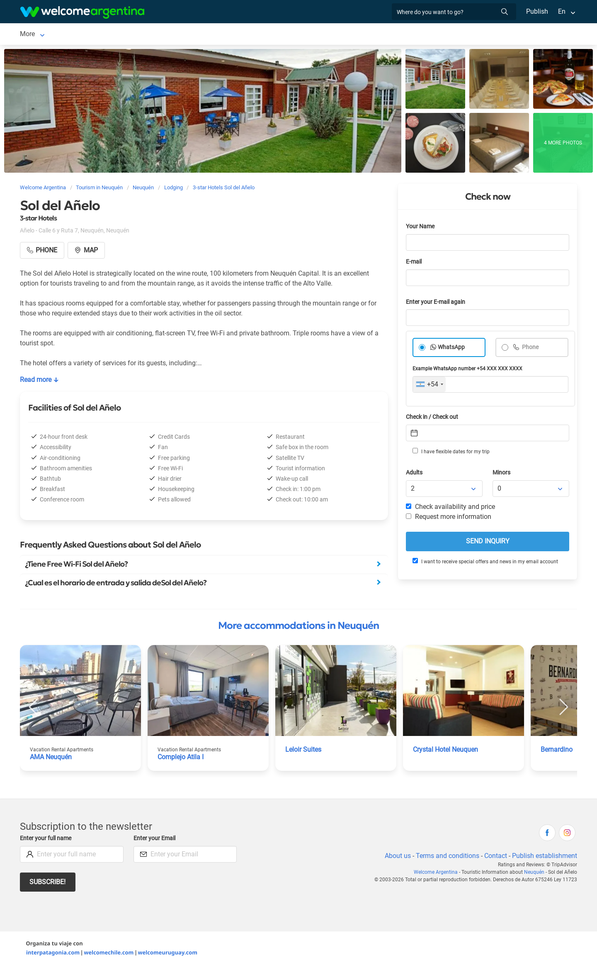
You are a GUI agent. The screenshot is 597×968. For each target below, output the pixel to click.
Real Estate (337, 35)
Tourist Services (178, 35)
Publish (537, 11)
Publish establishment (544, 857)
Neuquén (33, 35)
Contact (495, 857)
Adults (414, 474)
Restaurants (247, 35)
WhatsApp (451, 348)
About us (396, 857)
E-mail (414, 263)
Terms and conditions (446, 857)
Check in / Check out (433, 418)
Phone (530, 348)
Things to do (292, 35)
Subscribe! (47, 883)
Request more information (449, 518)
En (561, 11)
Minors (502, 474)
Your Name (421, 228)
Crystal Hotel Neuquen (446, 751)
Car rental (126, 35)
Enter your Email (155, 839)
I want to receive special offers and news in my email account (485, 563)
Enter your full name (47, 839)
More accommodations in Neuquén (298, 627)
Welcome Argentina (437, 874)
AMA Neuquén (51, 759)
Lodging (73, 35)
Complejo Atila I (181, 759)
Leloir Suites (303, 751)
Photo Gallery (383, 35)
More (480, 35)
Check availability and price (450, 508)
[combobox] (429, 386)
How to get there (437, 35)
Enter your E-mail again (437, 303)
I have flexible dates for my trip (451, 453)
